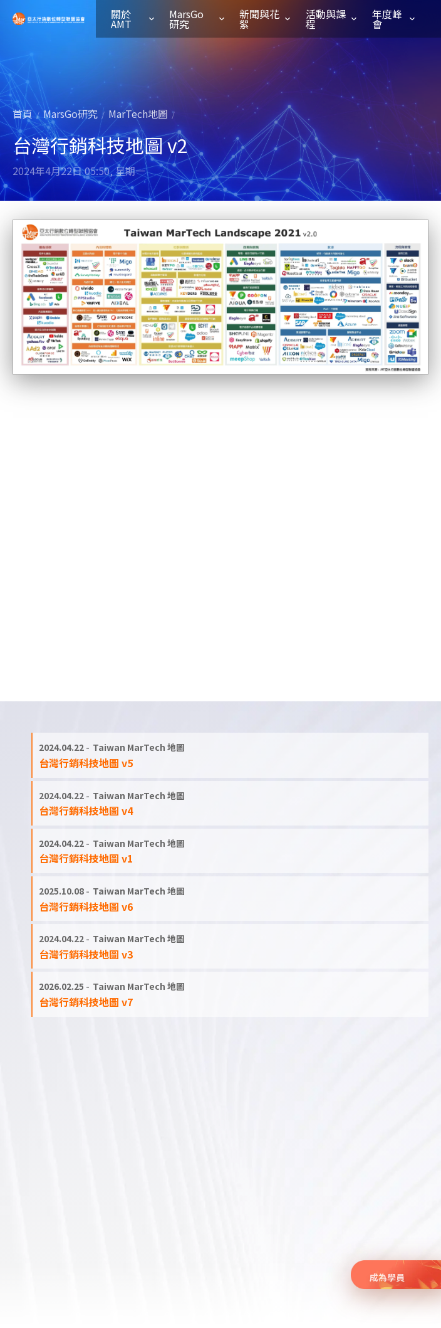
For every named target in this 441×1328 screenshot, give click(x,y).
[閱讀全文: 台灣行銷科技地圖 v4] (230, 803)
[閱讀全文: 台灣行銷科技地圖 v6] (230, 898)
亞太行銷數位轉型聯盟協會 (49, 18)
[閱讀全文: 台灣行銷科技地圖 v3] (230, 946)
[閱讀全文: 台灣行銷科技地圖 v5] (230, 755)
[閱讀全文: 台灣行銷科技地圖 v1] (230, 851)
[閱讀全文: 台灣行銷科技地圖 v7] (230, 994)
